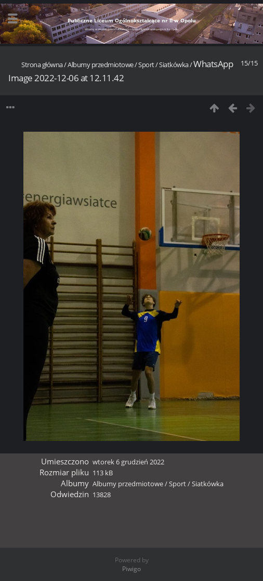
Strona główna (42, 64)
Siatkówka (174, 64)
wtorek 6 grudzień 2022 (128, 461)
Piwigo (131, 568)
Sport (146, 64)
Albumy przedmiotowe (101, 64)
